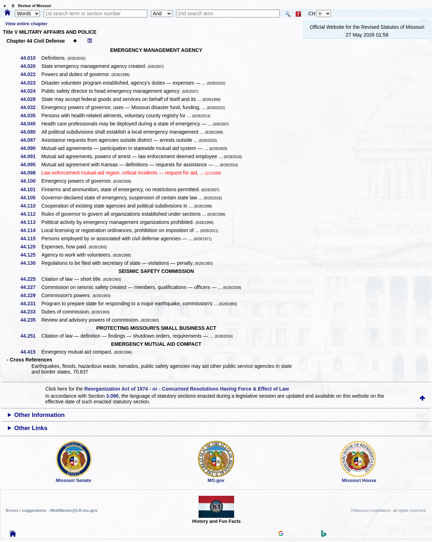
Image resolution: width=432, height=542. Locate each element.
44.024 (30, 91)
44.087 (30, 140)
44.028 (30, 99)
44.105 (30, 197)
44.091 (30, 156)
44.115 (30, 238)
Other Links (30, 428)
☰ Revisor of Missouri (29, 6)
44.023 (30, 83)
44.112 (30, 214)
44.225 (30, 279)
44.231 (30, 303)
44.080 (30, 132)
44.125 (30, 255)
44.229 (30, 295)
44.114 (30, 230)
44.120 (30, 246)
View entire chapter (26, 23)
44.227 (30, 287)
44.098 (30, 173)
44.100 (30, 181)
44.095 (30, 164)
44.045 (30, 124)
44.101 (30, 189)
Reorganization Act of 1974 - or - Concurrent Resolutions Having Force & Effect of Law (186, 389)
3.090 (112, 396)
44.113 (30, 222)
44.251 (30, 336)
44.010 (30, 58)
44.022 (30, 74)
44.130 (30, 263)
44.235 (30, 320)
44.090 (30, 148)
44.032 (30, 107)
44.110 (30, 206)
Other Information (39, 415)
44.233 (30, 312)
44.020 (30, 66)
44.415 (30, 352)
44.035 (30, 115)
